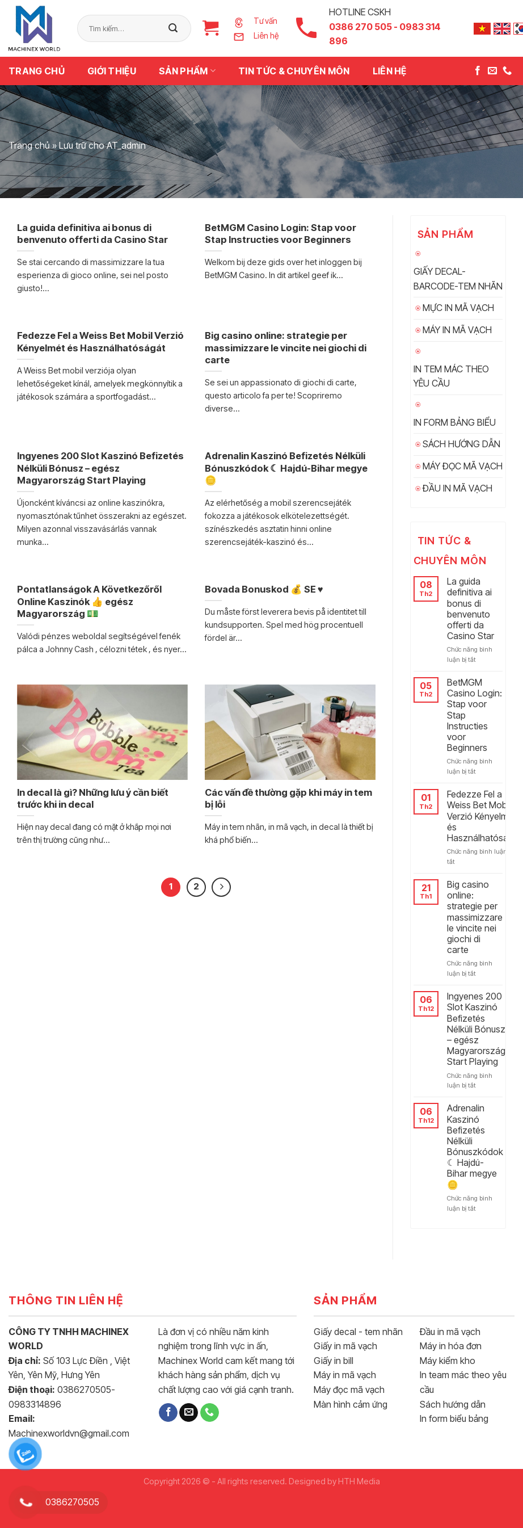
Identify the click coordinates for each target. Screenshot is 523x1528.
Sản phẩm (187, 71)
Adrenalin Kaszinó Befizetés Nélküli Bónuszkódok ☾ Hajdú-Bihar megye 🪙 (475, 1146)
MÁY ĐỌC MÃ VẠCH (463, 466)
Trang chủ (37, 71)
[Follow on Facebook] (477, 71)
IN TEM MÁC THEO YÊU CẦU (451, 376)
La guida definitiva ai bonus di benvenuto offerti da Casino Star (470, 608)
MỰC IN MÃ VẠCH (458, 307)
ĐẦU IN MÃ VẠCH (457, 488)
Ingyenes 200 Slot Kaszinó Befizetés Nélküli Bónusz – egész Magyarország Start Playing (476, 1029)
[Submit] (173, 28)
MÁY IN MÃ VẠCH (457, 329)
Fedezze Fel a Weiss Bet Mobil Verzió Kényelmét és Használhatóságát (484, 816)
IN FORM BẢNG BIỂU (455, 422)
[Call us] (507, 71)
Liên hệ (390, 71)
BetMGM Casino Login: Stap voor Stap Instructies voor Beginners (474, 715)
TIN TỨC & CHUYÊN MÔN (293, 71)
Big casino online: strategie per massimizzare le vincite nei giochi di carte (475, 917)
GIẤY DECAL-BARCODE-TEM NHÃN (458, 279)
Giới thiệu (111, 71)
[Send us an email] (492, 71)
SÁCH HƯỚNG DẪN (461, 444)
